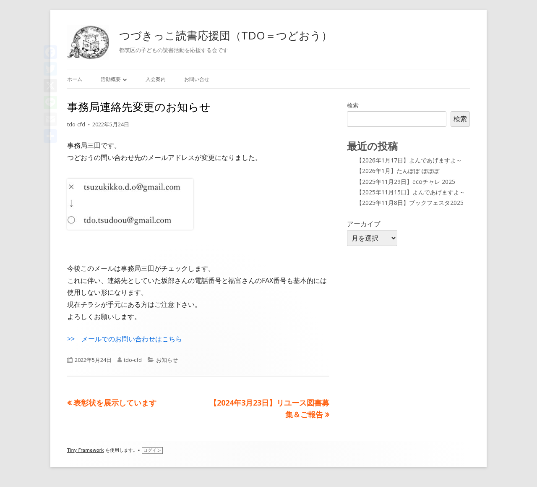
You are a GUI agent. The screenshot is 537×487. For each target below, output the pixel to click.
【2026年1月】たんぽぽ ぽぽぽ (397, 171)
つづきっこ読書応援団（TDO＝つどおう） (225, 35)
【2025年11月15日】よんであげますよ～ (410, 192)
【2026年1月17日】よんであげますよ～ (409, 160)
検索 (353, 105)
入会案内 (156, 79)
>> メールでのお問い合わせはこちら (124, 338)
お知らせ (167, 360)
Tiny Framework (85, 450)
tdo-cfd (76, 124)
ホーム (74, 79)
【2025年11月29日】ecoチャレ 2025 (405, 182)
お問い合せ (196, 79)
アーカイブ (364, 223)
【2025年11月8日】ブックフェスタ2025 (410, 203)
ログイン (152, 450)
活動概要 (111, 79)
